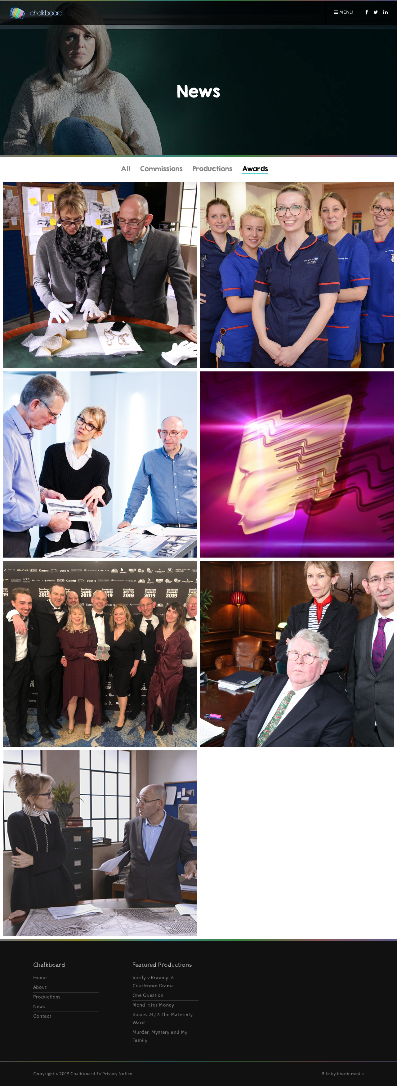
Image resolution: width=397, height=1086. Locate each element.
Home (40, 978)
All (125, 169)
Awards (255, 169)
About (40, 987)
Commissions (161, 169)
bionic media (350, 1073)
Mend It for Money (153, 1005)
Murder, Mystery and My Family (160, 1036)
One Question (147, 995)
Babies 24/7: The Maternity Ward (162, 1019)
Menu (343, 13)
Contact (42, 1016)
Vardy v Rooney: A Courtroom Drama (153, 982)
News (39, 1007)
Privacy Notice (117, 1073)
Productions (212, 169)
